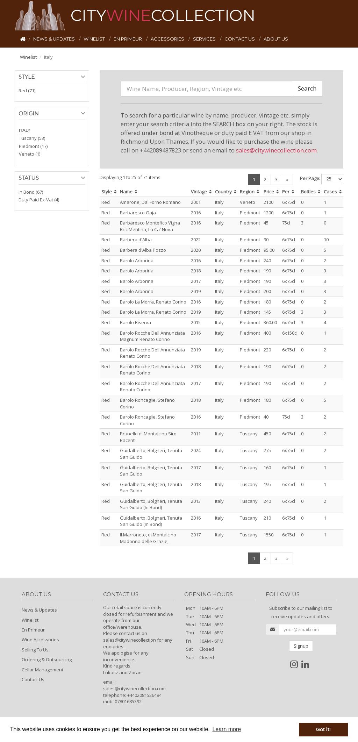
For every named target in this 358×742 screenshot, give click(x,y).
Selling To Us (35, 650)
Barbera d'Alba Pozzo (143, 250)
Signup (301, 646)
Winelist (28, 57)
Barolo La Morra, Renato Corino (153, 302)
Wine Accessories (40, 639)
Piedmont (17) (33, 146)
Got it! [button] (323, 729)
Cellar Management (42, 669)
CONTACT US (240, 39)
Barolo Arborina (136, 260)
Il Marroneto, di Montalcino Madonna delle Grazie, (148, 537)
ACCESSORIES (168, 39)
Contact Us (33, 679)
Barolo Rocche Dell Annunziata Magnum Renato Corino (152, 336)
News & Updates (39, 610)
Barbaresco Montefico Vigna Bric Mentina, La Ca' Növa (150, 226)
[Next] (287, 179)
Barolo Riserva (135, 322)
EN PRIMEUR (128, 39)
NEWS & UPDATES (54, 39)
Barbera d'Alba (136, 239)
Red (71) (27, 90)
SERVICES (205, 39)
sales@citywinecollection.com (276, 150)
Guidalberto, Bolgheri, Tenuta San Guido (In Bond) (151, 504)
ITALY (24, 130)
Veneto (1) (29, 154)
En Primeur (33, 630)
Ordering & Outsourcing (47, 659)
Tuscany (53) (32, 138)
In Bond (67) (31, 192)
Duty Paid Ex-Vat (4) (39, 200)
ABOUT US (276, 39)
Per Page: (310, 178)
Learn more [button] (226, 729)
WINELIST (95, 39)
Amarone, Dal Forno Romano (150, 202)
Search (307, 88)
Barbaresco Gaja (138, 212)
